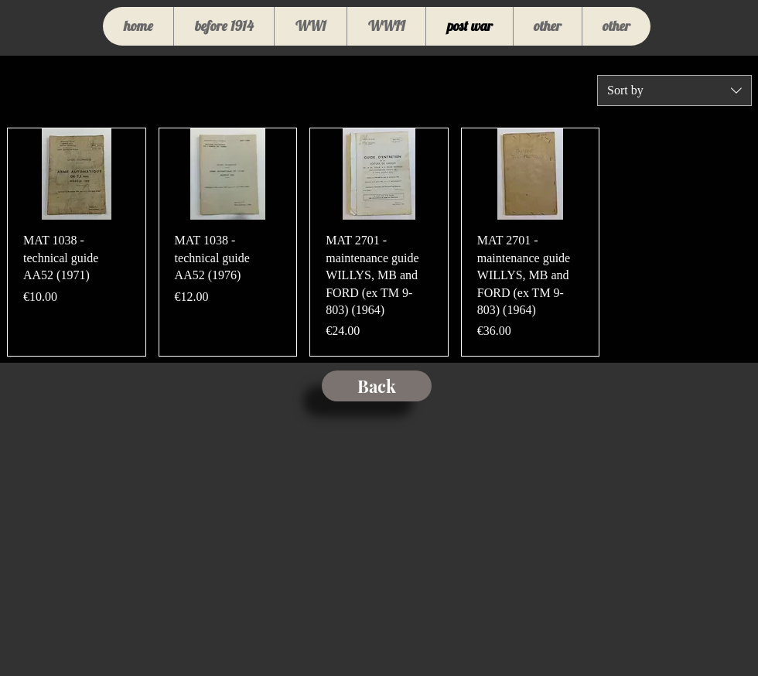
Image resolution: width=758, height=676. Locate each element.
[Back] (377, 385)
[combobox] (674, 90)
